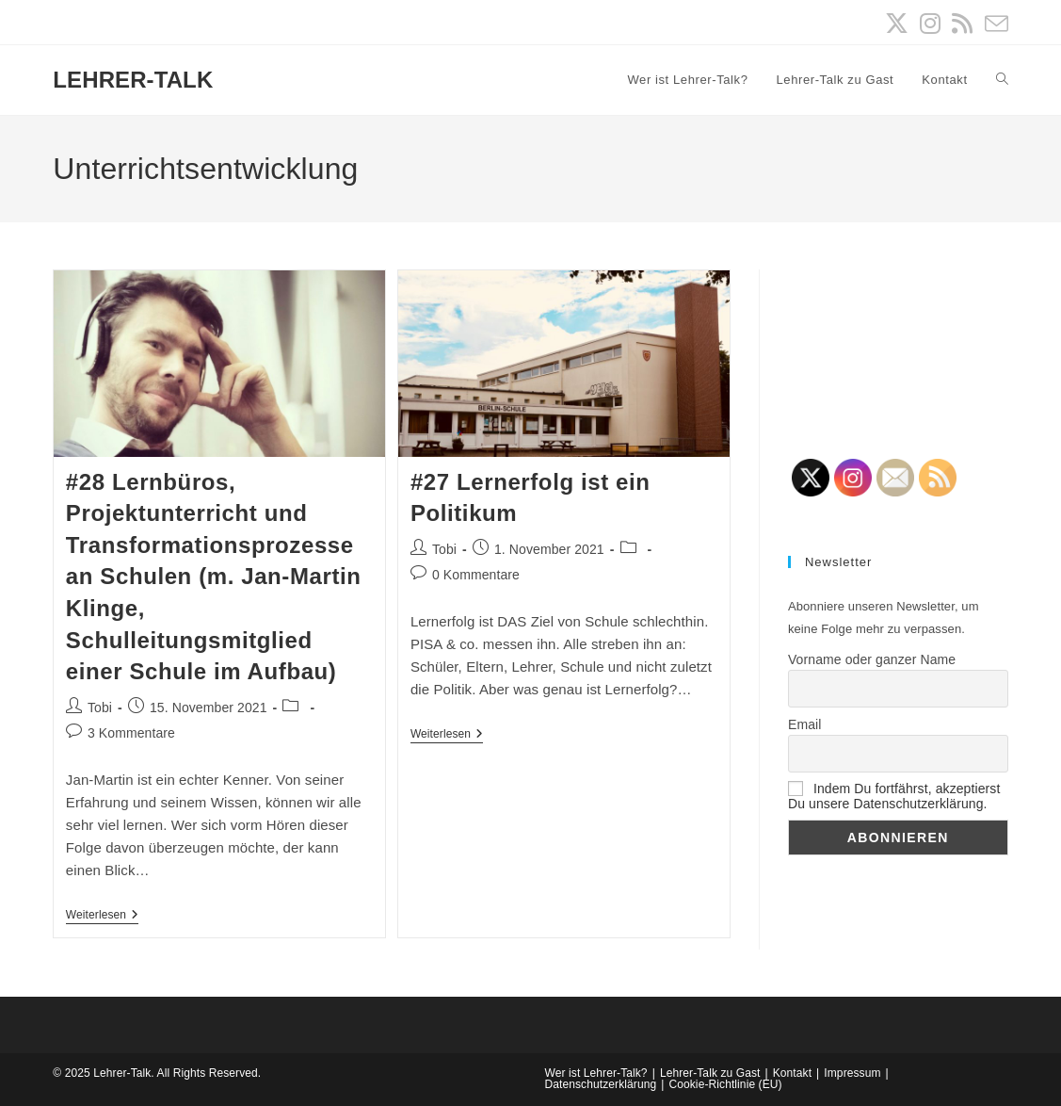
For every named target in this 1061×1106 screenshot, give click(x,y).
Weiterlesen (102, 916)
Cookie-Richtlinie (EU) (724, 1084)
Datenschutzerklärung (601, 1084)
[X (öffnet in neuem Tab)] (896, 24)
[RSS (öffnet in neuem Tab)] (962, 24)
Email (805, 724)
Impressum (852, 1073)
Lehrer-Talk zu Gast (710, 1073)
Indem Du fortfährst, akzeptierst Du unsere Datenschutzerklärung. (894, 796)
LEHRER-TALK (133, 79)
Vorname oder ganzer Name (872, 659)
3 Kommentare (131, 732)
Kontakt (792, 1073)
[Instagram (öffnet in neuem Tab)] (930, 24)
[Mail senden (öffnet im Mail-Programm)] (993, 24)
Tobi (100, 707)
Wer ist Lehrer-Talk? (596, 1073)
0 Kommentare (476, 574)
